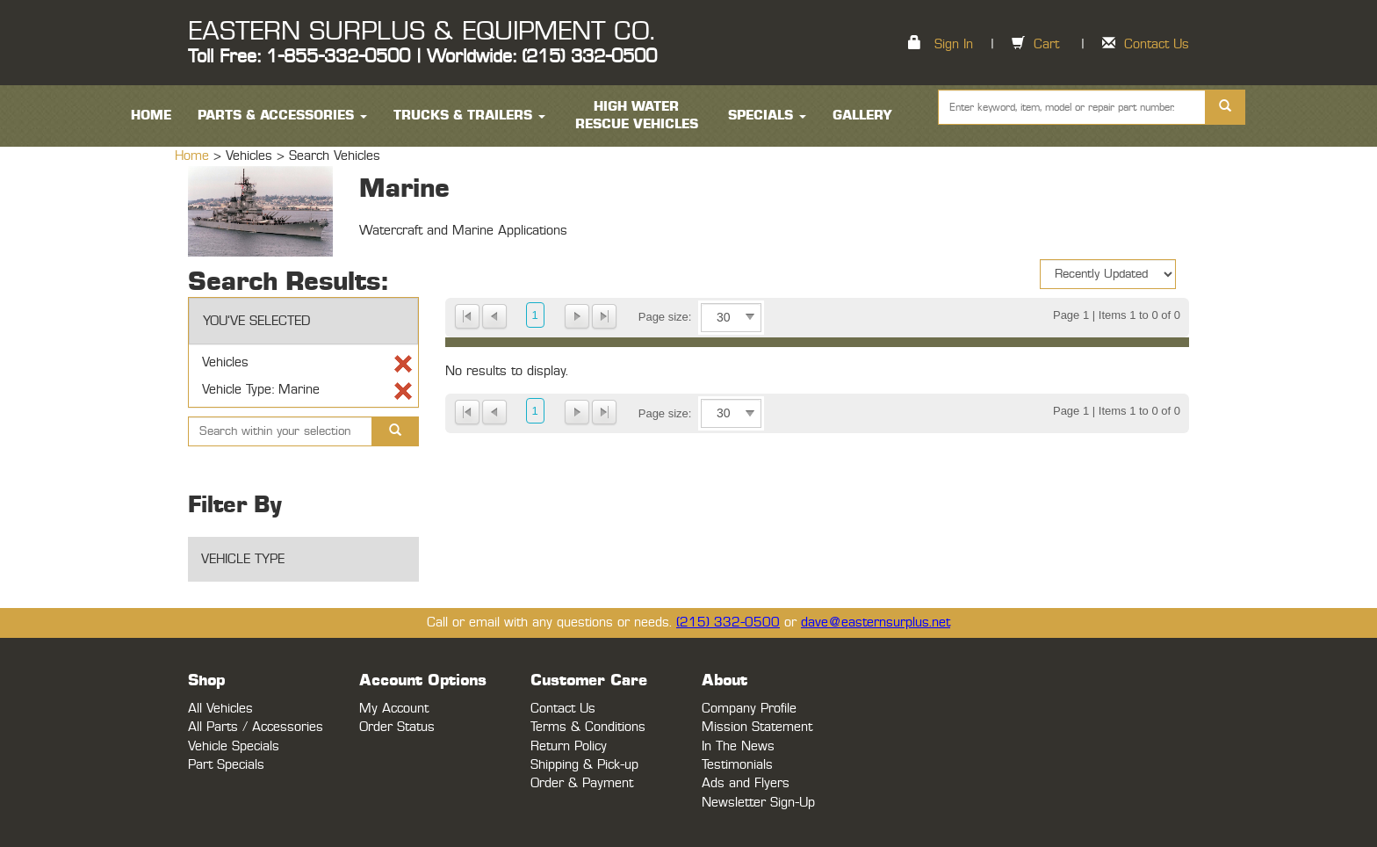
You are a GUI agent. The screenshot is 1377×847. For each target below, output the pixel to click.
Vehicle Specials (233, 746)
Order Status (397, 727)
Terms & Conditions (587, 727)
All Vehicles (220, 708)
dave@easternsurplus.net (875, 622)
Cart (1046, 44)
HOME (151, 115)
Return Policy (568, 746)
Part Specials (226, 764)
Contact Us (1156, 44)
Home (194, 156)
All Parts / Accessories (255, 727)
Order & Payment (581, 783)
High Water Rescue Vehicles (636, 115)
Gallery (862, 115)
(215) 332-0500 (728, 622)
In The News (738, 746)
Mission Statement (757, 727)
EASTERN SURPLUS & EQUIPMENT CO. (421, 31)
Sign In (953, 44)
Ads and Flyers (745, 783)
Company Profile (749, 708)
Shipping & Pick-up (584, 764)
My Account (394, 708)
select (750, 317)
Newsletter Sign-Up (758, 802)
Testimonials (737, 764)
